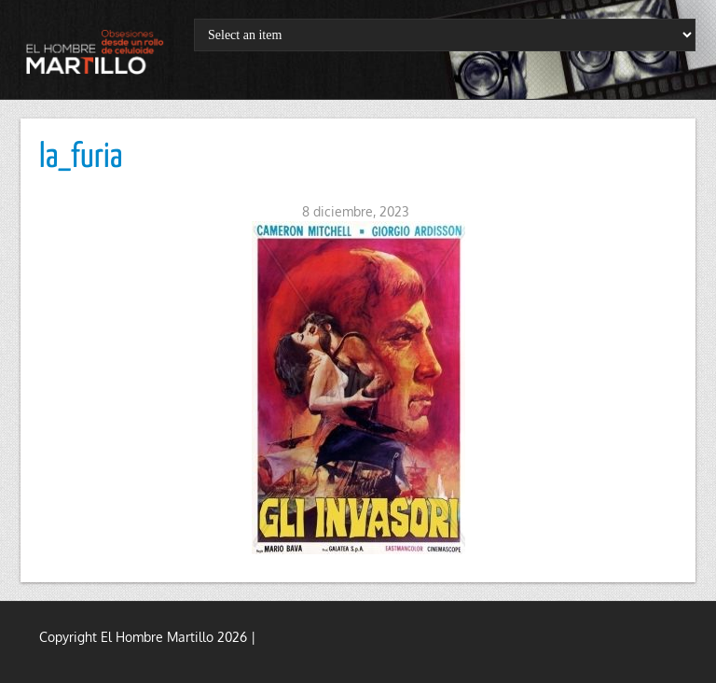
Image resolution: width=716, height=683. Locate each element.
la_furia (80, 157)
